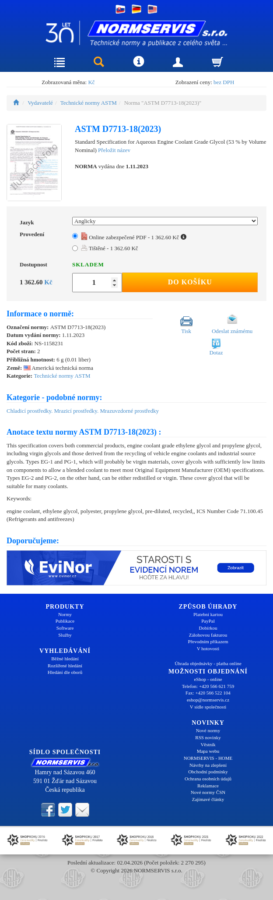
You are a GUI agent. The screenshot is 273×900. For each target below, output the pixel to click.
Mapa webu (208, 751)
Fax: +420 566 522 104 (208, 692)
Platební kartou (208, 614)
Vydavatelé (40, 102)
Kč (91, 82)
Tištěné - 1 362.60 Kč (109, 248)
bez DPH (224, 82)
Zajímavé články (208, 799)
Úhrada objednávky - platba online (208, 663)
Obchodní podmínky (208, 771)
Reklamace (208, 785)
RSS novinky (207, 737)
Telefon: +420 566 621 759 (208, 686)
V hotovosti (208, 648)
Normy (65, 614)
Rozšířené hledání (65, 665)
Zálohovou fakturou (208, 635)
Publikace (65, 621)
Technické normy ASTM (88, 102)
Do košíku (190, 282)
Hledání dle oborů (65, 672)
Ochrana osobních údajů (208, 778)
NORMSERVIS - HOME (208, 758)
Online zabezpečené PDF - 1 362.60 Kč (133, 237)
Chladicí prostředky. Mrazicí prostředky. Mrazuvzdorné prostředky (83, 410)
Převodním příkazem (208, 641)
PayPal (208, 621)
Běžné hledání (65, 658)
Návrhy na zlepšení (208, 765)
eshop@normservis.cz (208, 699)
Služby (65, 635)
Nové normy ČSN (208, 792)
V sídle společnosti (208, 706)
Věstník (207, 744)
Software (65, 628)
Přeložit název (114, 150)
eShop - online (208, 679)
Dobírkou (208, 628)
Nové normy (208, 730)
